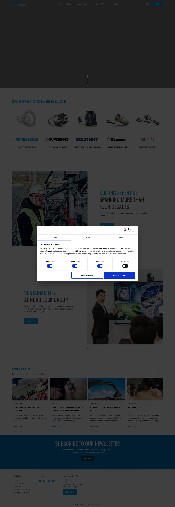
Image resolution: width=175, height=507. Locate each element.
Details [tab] (87, 237)
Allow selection (87, 275)
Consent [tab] (54, 237)
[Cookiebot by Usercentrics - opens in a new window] (125, 230)
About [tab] (121, 237)
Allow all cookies (119, 275)
